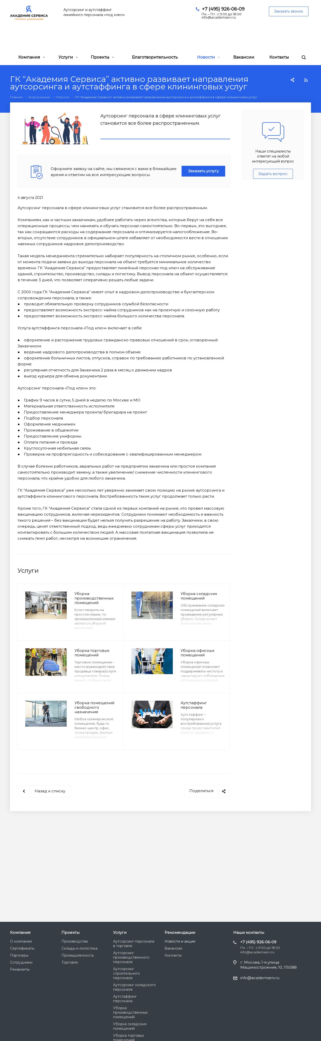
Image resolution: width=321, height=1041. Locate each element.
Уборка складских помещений (199, 596)
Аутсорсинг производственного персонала (131, 957)
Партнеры (19, 955)
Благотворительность (155, 57)
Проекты (102, 57)
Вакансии (243, 57)
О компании (21, 941)
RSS (306, 80)
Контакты (279, 57)
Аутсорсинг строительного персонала (126, 973)
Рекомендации (180, 932)
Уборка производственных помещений (94, 598)
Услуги (68, 57)
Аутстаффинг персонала (194, 705)
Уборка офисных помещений (197, 652)
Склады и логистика (79, 948)
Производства (74, 941)
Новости (208, 57)
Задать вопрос (273, 173)
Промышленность (77, 955)
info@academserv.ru (259, 977)
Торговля (69, 962)
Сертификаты (22, 948)
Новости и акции (180, 941)
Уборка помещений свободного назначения (94, 707)
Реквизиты (20, 969)
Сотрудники (21, 962)
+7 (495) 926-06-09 (223, 9)
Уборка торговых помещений (91, 652)
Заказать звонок (288, 11)
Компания (31, 57)
